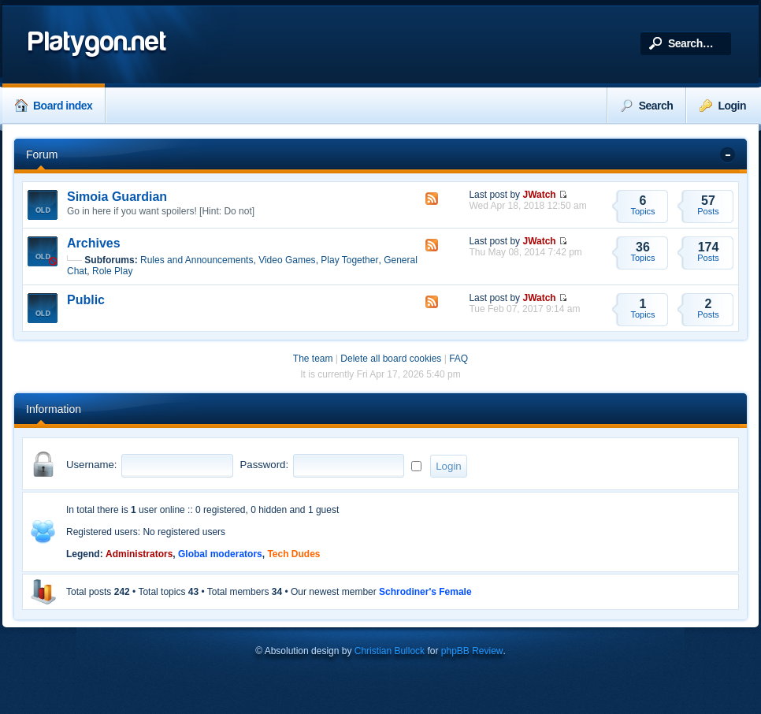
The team (313, 358)
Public (86, 300)
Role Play (112, 271)
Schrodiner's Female (425, 591)
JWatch (538, 194)
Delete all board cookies (390, 358)
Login (723, 105)
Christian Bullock (390, 650)
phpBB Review (472, 650)
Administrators (139, 554)
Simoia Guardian (117, 196)
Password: (264, 464)
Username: (91, 464)
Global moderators (220, 554)
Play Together (349, 260)
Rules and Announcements (196, 260)
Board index (53, 105)
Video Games (287, 260)
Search (647, 105)
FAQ (458, 358)
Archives (94, 243)
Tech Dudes (293, 554)
